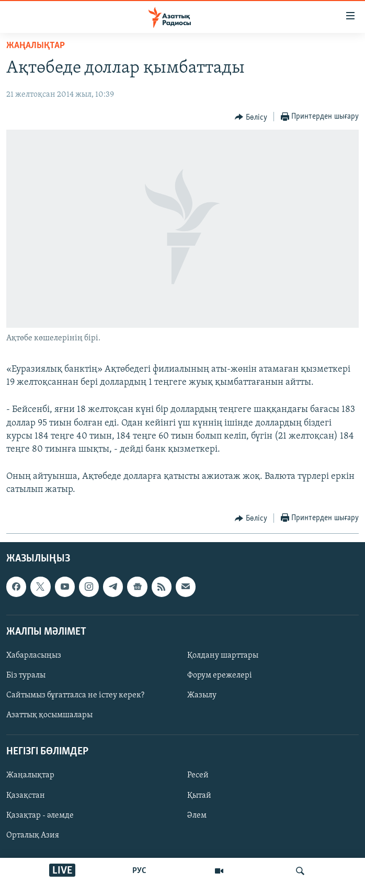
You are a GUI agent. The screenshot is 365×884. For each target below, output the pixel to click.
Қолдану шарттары (222, 655)
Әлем (197, 815)
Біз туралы (25, 675)
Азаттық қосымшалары (49, 715)
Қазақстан (25, 795)
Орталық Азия (32, 835)
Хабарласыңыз (33, 655)
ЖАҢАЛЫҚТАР (35, 46)
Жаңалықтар (30, 775)
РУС (139, 871)
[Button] (251, 117)
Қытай (199, 795)
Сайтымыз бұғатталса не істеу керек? (75, 695)
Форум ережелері (219, 675)
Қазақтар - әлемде (40, 815)
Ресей (198, 775)
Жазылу (201, 695)
